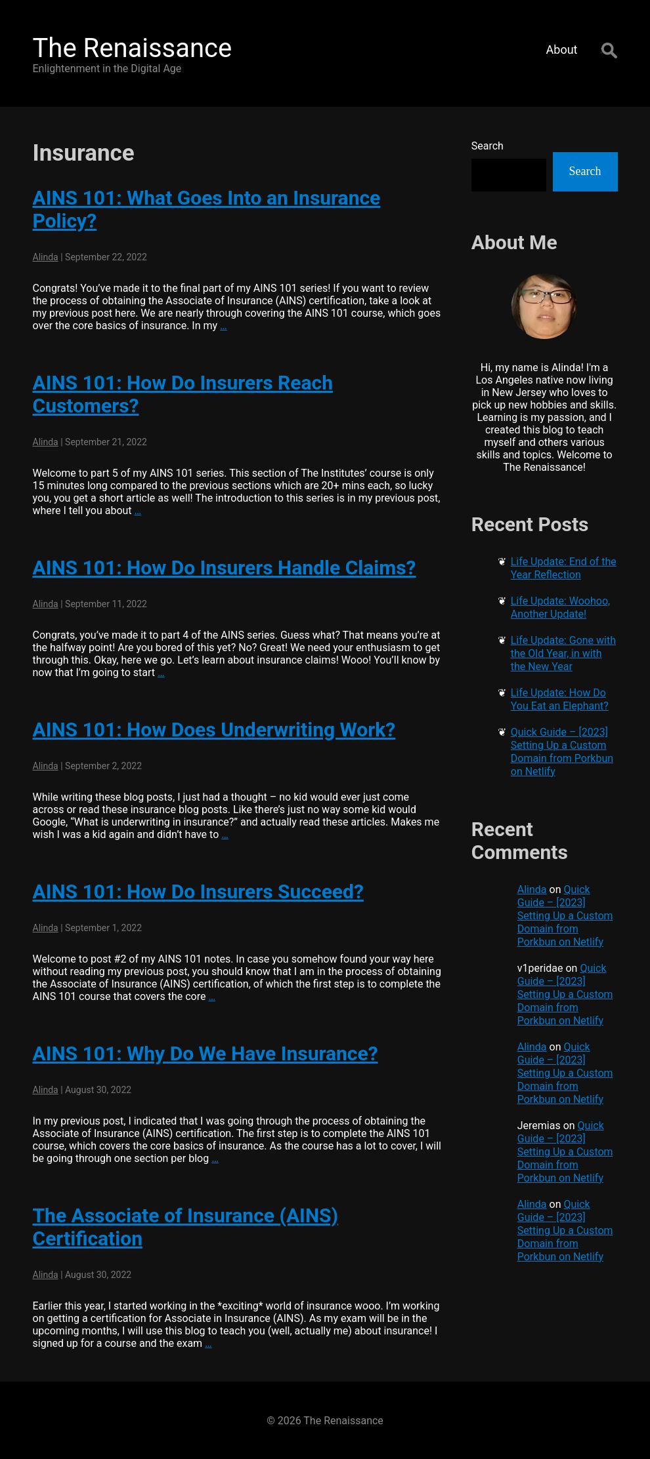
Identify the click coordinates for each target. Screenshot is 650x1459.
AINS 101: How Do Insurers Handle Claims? (224, 567)
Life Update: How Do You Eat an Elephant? (560, 699)
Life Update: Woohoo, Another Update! (560, 607)
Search (487, 146)
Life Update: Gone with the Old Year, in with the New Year (563, 653)
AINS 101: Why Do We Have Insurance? (205, 1053)
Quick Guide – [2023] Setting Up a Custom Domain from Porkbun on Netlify (562, 752)
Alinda (45, 257)
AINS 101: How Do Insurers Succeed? (198, 891)
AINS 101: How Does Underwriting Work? (214, 729)
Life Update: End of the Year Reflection (564, 568)
